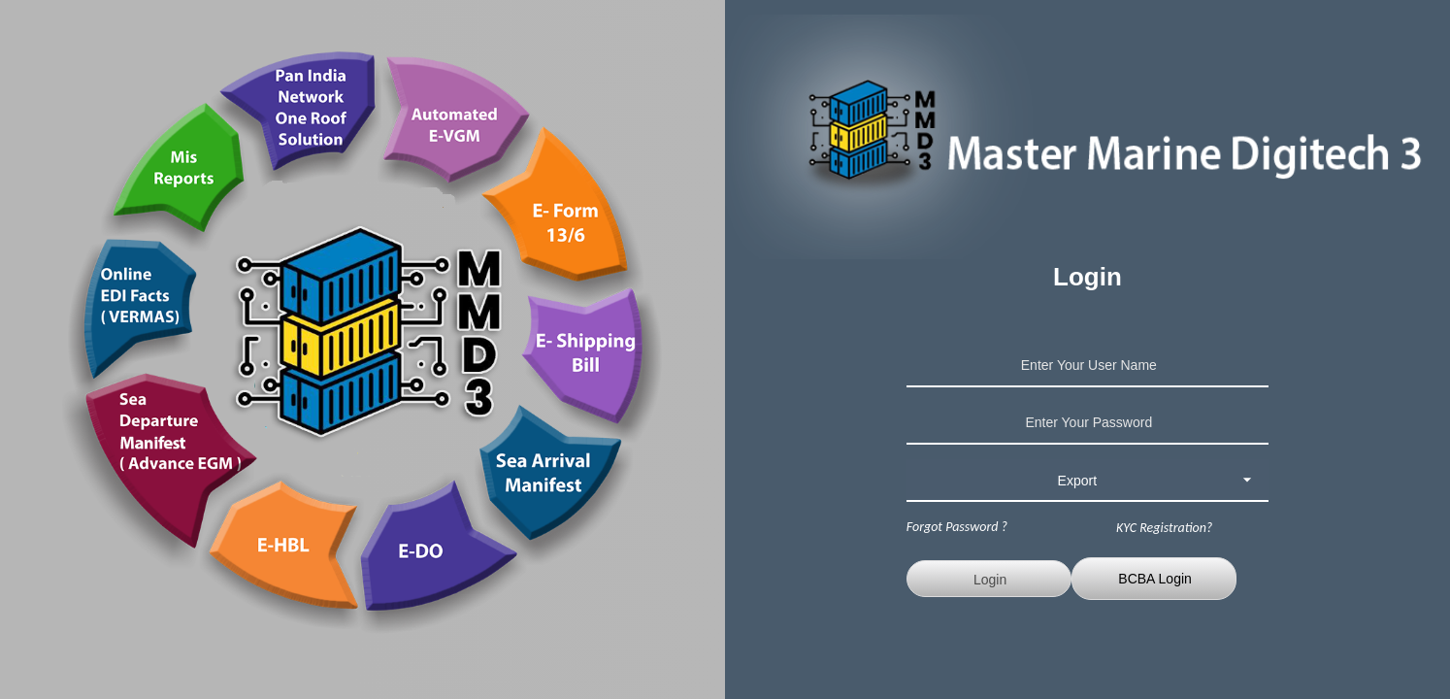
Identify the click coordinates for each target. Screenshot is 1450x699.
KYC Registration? (1164, 527)
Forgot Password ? (956, 526)
